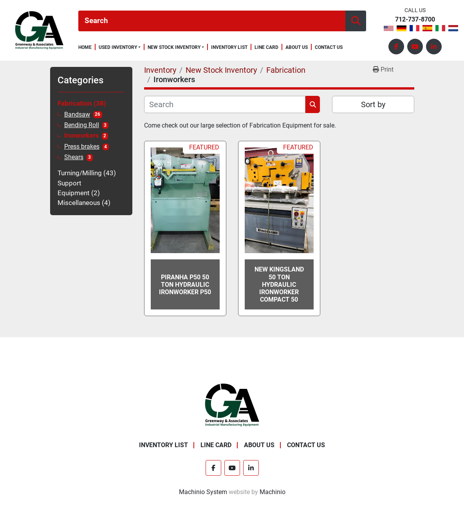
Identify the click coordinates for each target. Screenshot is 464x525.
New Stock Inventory (174, 47)
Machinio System (203, 492)
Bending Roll (81, 125)
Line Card (266, 47)
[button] (120, 47)
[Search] (211, 21)
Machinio (272, 492)
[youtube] (415, 46)
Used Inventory (118, 47)
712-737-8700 (415, 19)
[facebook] (396, 46)
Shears (73, 157)
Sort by (373, 104)
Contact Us (329, 47)
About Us (296, 47)
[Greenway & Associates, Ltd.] (232, 405)
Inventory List (229, 47)
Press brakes (81, 146)
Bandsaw (77, 114)
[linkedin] (434, 46)
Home (85, 47)
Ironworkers (81, 135)
